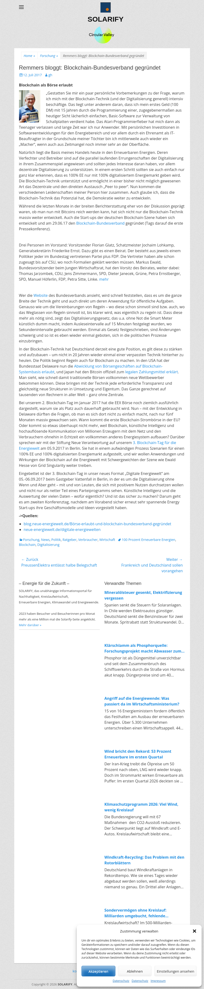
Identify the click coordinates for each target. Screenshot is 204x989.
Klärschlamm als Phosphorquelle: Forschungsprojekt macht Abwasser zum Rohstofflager (142, 648)
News (45, 539)
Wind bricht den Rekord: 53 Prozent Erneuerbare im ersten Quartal (137, 754)
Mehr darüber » (30, 625)
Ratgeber (69, 539)
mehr (104, 279)
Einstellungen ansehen (175, 971)
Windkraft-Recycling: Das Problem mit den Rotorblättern (144, 860)
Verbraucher (87, 539)
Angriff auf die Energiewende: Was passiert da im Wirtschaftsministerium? (141, 701)
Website (40, 295)
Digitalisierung (48, 544)
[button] (194, 931)
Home (29, 55)
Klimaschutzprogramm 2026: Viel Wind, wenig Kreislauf (141, 807)
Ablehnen (135, 971)
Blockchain (27, 544)
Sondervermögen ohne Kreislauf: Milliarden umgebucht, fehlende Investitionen (135, 913)
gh (50, 75)
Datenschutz (121, 981)
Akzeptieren (98, 971)
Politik (56, 539)
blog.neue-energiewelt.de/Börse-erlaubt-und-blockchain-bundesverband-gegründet (97, 523)
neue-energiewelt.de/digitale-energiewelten (62, 529)
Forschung (49, 55)
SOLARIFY (106, 19)
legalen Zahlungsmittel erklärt (151, 371)
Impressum (158, 981)
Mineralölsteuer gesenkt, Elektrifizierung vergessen (143, 595)
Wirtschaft (107, 539)
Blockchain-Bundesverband (100, 223)
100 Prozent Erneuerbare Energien (148, 539)
